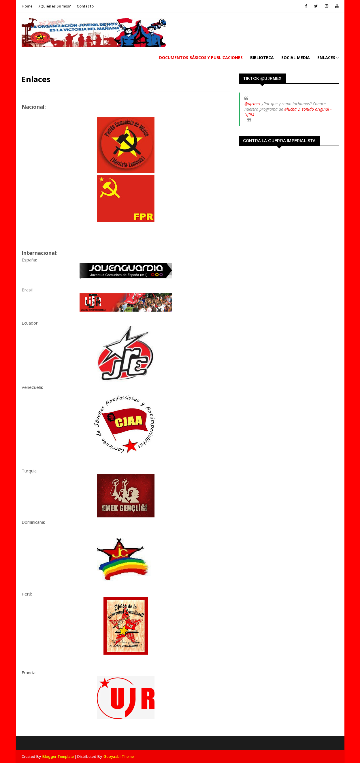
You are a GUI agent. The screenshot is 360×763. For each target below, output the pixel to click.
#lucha (290, 109)
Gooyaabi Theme (118, 756)
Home (27, 6)
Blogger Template (58, 756)
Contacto (85, 6)
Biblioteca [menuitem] (262, 57)
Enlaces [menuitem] (326, 57)
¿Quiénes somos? (54, 6)
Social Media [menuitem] (295, 57)
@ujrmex (252, 103)
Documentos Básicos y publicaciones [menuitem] (201, 57)
